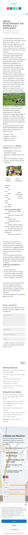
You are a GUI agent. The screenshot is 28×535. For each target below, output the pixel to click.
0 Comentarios (15, 32)
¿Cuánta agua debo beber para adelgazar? (13, 394)
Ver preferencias (14, 529)
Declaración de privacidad (17, 533)
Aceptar (14, 521)
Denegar (14, 525)
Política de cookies (8, 533)
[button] (26, 504)
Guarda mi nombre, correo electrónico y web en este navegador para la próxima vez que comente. (13, 344)
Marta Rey (5, 408)
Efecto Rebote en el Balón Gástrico (11, 379)
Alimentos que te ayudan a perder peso (13, 412)
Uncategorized (6, 32)
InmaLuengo (8, 30)
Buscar (22, 363)
